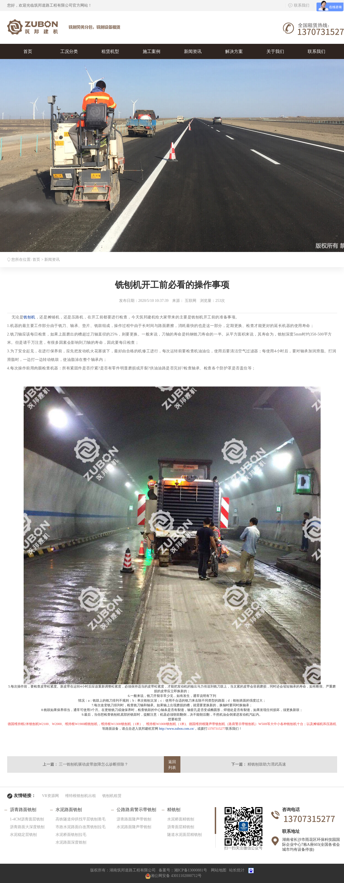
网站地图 (218, 870)
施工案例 (151, 51)
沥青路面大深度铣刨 (27, 827)
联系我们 (298, 5)
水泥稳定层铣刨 (23, 835)
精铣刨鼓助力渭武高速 (266, 764)
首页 (27, 51)
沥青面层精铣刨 (180, 827)
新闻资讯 (193, 51)
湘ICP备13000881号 (190, 870)
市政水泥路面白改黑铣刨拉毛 (81, 827)
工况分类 (69, 51)
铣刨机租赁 (112, 796)
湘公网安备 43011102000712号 (173, 876)
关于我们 (275, 51)
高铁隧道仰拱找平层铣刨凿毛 (81, 819)
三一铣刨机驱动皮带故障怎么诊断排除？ (93, 764)
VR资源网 (50, 796)
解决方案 (234, 51)
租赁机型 (110, 51)
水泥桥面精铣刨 (180, 819)
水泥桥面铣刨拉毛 (71, 835)
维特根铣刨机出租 (80, 796)
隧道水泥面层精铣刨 (184, 835)
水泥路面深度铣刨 (71, 842)
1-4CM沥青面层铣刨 (27, 819)
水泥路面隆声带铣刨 (134, 827)
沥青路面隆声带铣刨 (134, 819)
